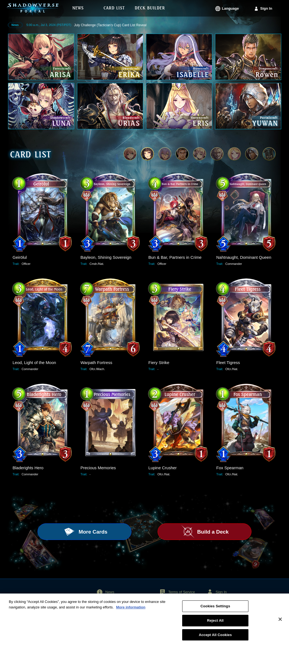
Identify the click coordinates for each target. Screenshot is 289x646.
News (110, 592)
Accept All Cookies (215, 638)
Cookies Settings (215, 609)
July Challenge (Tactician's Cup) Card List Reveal (110, 25)
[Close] (280, 622)
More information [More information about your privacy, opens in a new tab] (130, 610)
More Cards (92, 532)
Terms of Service (181, 592)
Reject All (215, 623)
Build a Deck (212, 532)
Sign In (266, 8)
